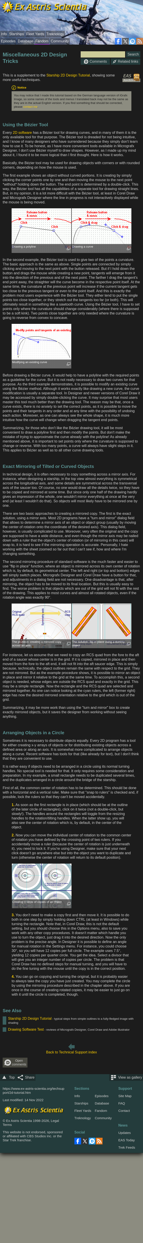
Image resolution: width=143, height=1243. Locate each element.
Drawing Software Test (26, 1029)
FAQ (121, 1103)
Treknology (55, 34)
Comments (95, 61)
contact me (30, 106)
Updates (124, 1133)
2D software (22, 132)
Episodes (8, 41)
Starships (16, 34)
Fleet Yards (35, 34)
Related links (125, 61)
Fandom (41, 41)
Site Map (124, 1096)
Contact (124, 1111)
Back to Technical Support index (71, 1052)
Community (60, 41)
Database (25, 41)
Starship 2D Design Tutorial (68, 75)
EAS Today (126, 1140)
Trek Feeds (126, 1147)
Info (4, 34)
